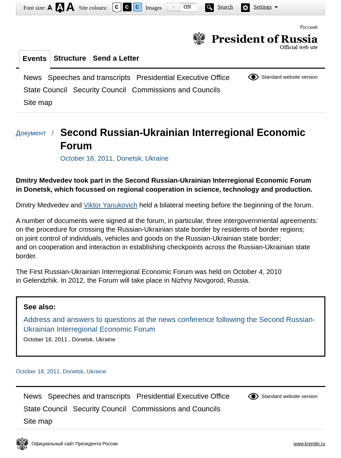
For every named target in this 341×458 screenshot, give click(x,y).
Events (35, 58)
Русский (309, 27)
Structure (70, 58)
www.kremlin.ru (309, 443)
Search (225, 7)
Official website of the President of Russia (255, 40)
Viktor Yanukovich (111, 205)
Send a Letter (116, 58)
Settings (262, 7)
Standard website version (289, 77)
